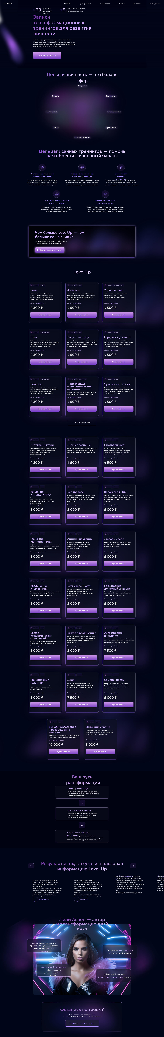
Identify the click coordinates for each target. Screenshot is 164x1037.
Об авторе (137, 4)
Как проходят (105, 4)
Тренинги (67, 4)
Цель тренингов (85, 4)
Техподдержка (154, 4)
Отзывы (121, 4)
